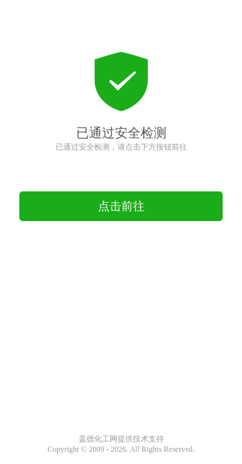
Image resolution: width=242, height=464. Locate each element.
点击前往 (121, 206)
